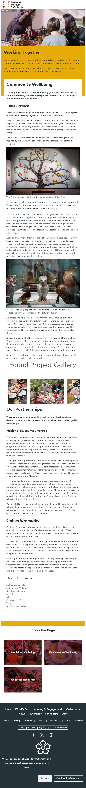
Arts (65, 713)
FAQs (67, 721)
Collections (73, 709)
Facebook (34, 735)
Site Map (79, 721)
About (6, 721)
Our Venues (9, 10)
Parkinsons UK (13, 600)
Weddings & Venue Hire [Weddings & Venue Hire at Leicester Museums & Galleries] (44, 713)
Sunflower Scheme (15, 591)
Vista (9, 603)
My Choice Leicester (16, 606)
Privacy (17, 721)
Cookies (41, 721)
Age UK (10, 594)
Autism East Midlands (17, 588)
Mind (8, 597)
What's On (21, 709)
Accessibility (54, 721)
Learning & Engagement (47, 709)
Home (7, 709)
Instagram (51, 735)
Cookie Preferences (68, 778)
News (22, 713)
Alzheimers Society (16, 585)
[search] (72, 4)
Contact (29, 721)
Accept (44, 778)
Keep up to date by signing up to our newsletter (43, 727)
